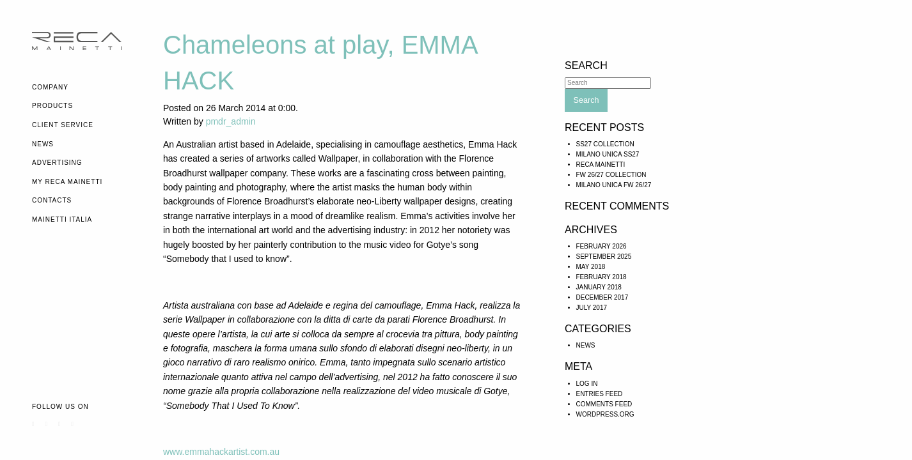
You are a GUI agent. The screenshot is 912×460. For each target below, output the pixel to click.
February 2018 (601, 276)
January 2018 (599, 287)
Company (50, 87)
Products (52, 105)
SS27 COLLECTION (605, 144)
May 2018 (591, 266)
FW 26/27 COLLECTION (611, 174)
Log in (587, 383)
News (43, 144)
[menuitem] (88, 87)
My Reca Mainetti (67, 181)
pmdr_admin (231, 121)
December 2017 (602, 297)
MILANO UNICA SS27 (608, 154)
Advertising (57, 162)
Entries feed (599, 393)
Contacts (52, 200)
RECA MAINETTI (600, 164)
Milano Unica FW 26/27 (614, 184)
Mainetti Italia (62, 219)
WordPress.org (605, 414)
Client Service (62, 124)
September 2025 (604, 256)
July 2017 (592, 307)
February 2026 (601, 246)
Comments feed (604, 404)
